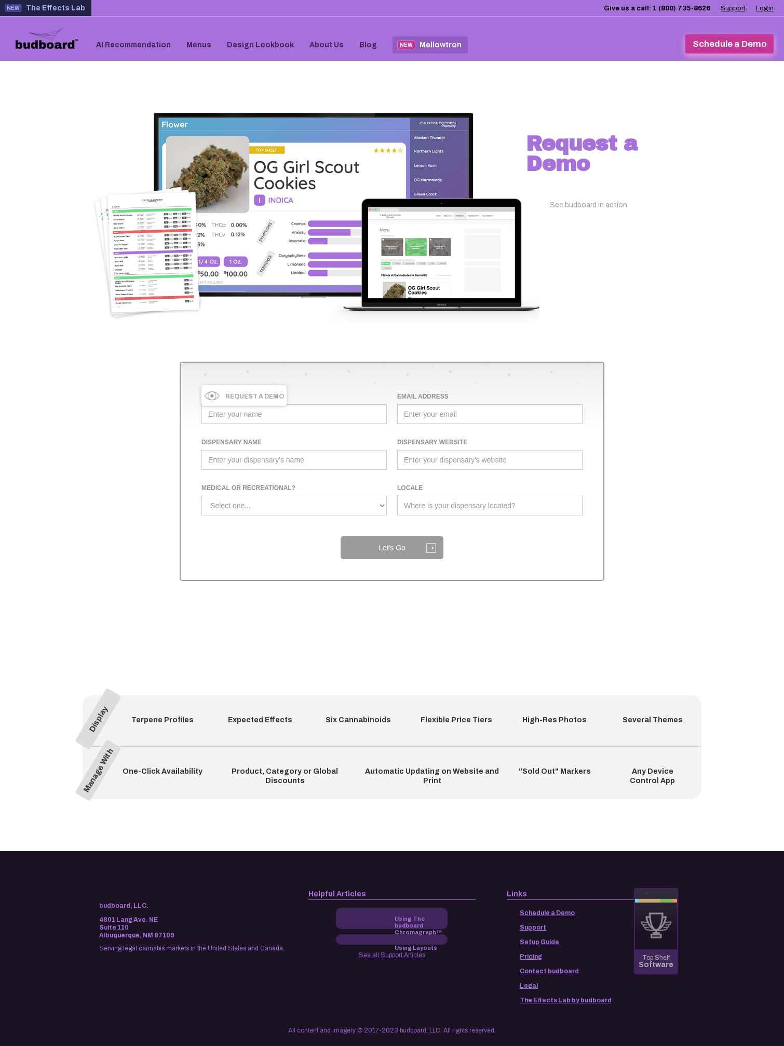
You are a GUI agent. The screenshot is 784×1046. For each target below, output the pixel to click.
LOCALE (410, 488)
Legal (529, 985)
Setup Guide (539, 942)
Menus (198, 45)
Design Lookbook (260, 45)
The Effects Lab (45, 8)
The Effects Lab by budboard (566, 1000)
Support (733, 8)
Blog (368, 45)
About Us (326, 45)
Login (765, 8)
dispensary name (231, 442)
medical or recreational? (248, 488)
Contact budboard (549, 971)
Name (210, 396)
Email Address (423, 396)
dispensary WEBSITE (432, 442)
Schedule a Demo (547, 913)
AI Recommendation (133, 45)
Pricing (531, 956)
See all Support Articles (392, 955)
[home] (47, 39)
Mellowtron (429, 45)
